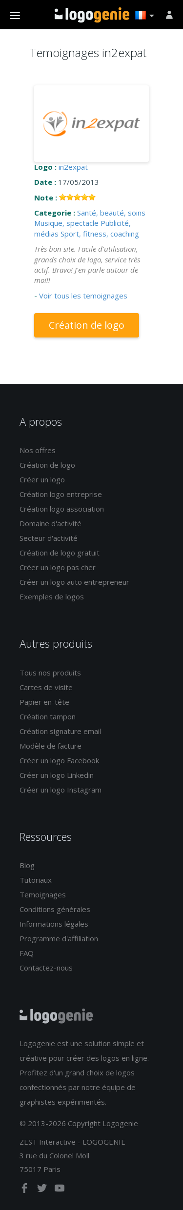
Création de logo (86, 325)
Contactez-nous (46, 967)
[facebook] (25, 1190)
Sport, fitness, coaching (100, 233)
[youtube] (59, 1190)
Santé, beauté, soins (111, 213)
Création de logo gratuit (60, 552)
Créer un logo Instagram (61, 789)
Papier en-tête (44, 702)
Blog (27, 865)
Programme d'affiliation (59, 938)
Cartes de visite (46, 687)
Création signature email (60, 731)
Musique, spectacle (66, 223)
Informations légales (54, 924)
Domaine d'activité (50, 523)
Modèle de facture (50, 746)
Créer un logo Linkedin (57, 775)
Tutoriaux (36, 880)
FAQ (27, 953)
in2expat (73, 167)
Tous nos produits (50, 672)
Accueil (92, 15)
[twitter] (43, 1190)
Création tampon (48, 716)
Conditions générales (55, 909)
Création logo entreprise (61, 494)
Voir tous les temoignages (83, 295)
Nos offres (38, 450)
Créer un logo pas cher (58, 567)
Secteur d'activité (49, 538)
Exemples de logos (52, 596)
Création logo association (62, 509)
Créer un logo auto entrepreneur (74, 582)
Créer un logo (42, 479)
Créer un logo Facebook (59, 760)
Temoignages (43, 894)
